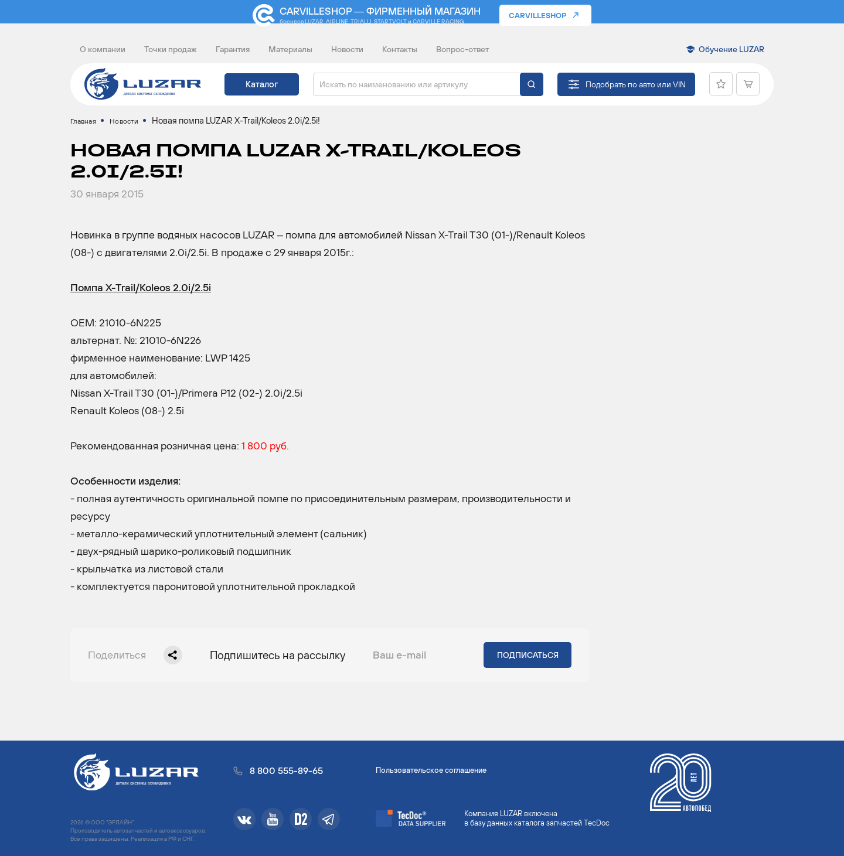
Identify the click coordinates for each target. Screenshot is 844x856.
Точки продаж (170, 49)
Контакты (399, 49)
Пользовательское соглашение (431, 770)
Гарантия (233, 49)
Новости (347, 49)
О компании (102, 49)
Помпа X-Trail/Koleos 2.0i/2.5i (140, 299)
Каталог (262, 84)
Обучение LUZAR (731, 49)
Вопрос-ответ (462, 49)
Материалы (290, 49)
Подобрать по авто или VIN (636, 84)
